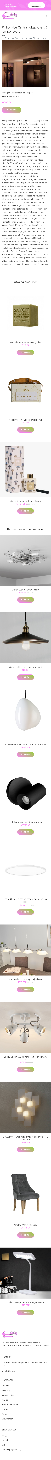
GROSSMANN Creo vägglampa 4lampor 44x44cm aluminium (25, 1138)
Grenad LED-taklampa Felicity (25, 589)
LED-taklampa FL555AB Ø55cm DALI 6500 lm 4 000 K (25, 900)
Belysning (17, 93)
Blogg (4, 1435)
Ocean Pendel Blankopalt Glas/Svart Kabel (25, 744)
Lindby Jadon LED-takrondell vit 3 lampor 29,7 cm (25, 1058)
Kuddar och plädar (10, 1404)
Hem (4, 35)
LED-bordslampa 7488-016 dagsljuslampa (25, 1302)
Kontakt (5, 1440)
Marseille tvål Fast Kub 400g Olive (25, 342)
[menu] (47, 16)
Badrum (5, 1385)
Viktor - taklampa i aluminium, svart (25, 667)
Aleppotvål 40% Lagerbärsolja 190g (25, 420)
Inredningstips (8, 1395)
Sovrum (5, 1414)
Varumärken (7, 1419)
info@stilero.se (8, 1371)
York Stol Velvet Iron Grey (25, 1225)
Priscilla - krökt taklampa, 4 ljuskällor (25, 979)
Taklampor (27, 93)
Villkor (4, 1445)
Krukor (5, 1400)
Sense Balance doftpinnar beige (25, 501)
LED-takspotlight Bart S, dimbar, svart (25, 822)
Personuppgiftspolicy (11, 1449)
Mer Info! (11, 110)
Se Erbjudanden (36, 5)
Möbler (5, 1409)
